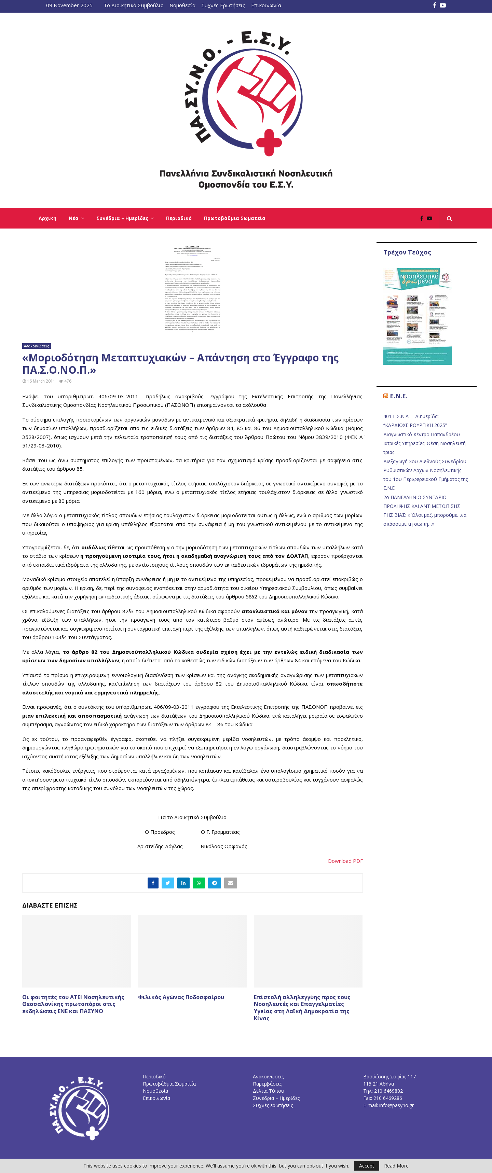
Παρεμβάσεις (267, 1083)
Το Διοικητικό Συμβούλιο (134, 5)
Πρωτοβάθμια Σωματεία (234, 218)
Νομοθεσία (182, 5)
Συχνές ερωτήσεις (273, 1105)
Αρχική (47, 218)
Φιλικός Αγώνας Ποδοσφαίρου (181, 997)
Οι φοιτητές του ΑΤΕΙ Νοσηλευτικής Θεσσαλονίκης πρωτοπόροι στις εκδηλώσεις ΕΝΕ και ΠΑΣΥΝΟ (73, 1004)
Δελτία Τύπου (268, 1091)
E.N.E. (399, 396)
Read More (396, 1165)
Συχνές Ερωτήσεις (223, 5)
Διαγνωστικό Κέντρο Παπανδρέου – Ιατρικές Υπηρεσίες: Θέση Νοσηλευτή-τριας (425, 443)
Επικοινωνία (266, 5)
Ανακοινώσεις (36, 346)
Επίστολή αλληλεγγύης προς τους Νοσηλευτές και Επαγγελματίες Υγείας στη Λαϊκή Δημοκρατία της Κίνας (302, 1007)
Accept (366, 1165)
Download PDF (345, 860)
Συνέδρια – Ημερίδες (122, 218)
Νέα (74, 218)
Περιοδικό (179, 218)
